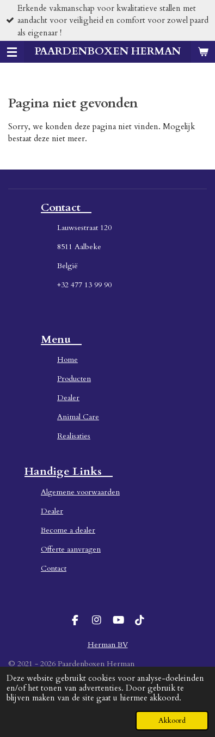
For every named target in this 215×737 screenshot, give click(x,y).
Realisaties (73, 436)
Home (67, 359)
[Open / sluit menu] (12, 52)
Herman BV (108, 644)
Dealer (68, 397)
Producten (74, 378)
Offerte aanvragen (71, 549)
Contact (53, 568)
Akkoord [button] (172, 721)
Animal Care (78, 417)
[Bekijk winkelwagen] (203, 52)
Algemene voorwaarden (80, 492)
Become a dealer (68, 530)
